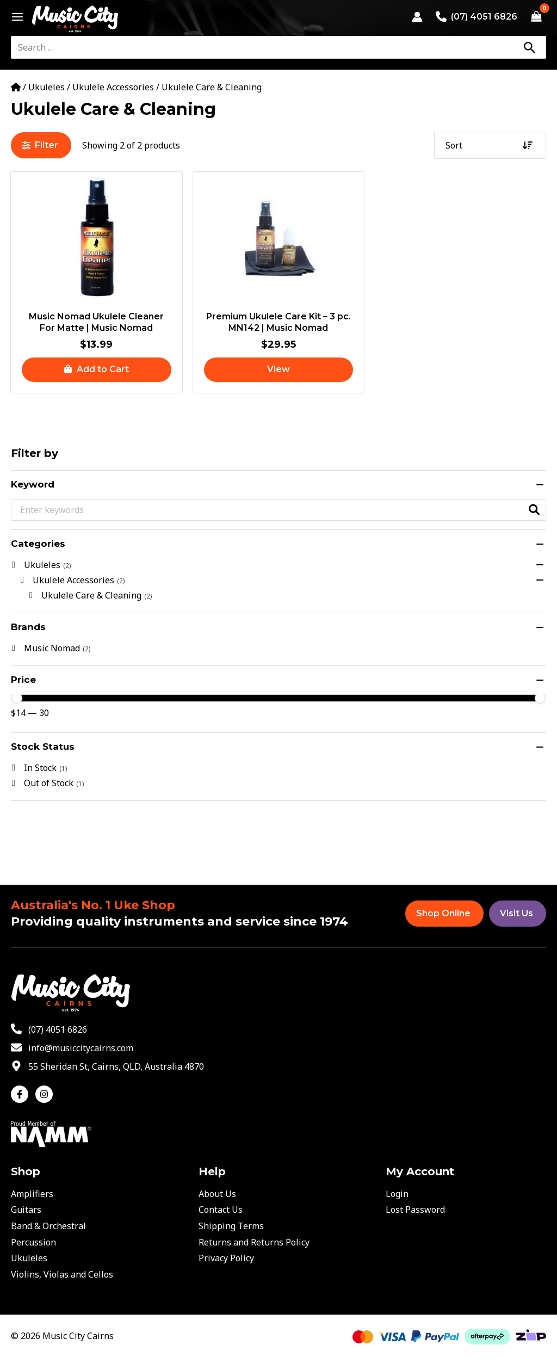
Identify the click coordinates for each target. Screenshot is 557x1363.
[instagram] (45, 1094)
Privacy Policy (226, 1258)
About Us (217, 1194)
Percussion (33, 1242)
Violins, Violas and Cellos (62, 1274)
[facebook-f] (22, 1094)
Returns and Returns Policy (254, 1242)
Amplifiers (32, 1194)
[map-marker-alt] (107, 1066)
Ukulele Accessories (113, 87)
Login (397, 1194)
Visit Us (516, 913)
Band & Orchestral (48, 1226)
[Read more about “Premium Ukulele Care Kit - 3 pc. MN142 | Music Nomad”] (279, 369)
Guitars (26, 1210)
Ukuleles (46, 87)
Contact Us (221, 1210)
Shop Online (443, 913)
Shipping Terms (231, 1226)
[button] (96, 369)
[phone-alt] (49, 1029)
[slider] (16, 698)
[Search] (529, 47)
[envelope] (72, 1048)
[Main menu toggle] (14, 16)
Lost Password (415, 1210)
